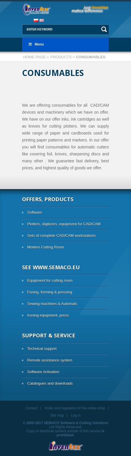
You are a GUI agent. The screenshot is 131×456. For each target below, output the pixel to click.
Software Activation (43, 372)
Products (61, 57)
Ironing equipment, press (48, 315)
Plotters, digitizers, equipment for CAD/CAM (64, 224)
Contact (31, 408)
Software (34, 212)
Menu (36, 44)
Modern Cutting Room (45, 247)
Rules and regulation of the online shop (75, 408)
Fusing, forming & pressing (49, 292)
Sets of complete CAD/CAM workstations (61, 235)
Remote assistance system (49, 360)
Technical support (42, 348)
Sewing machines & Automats (52, 303)
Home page (34, 57)
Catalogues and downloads (50, 383)
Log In (76, 415)
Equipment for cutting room (49, 280)
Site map (57, 415)
